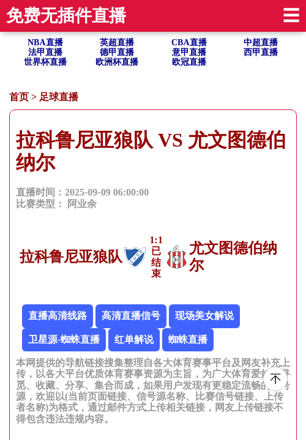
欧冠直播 (189, 62)
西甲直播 (261, 52)
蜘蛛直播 (187, 339)
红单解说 (134, 339)
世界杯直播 (45, 62)
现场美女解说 (204, 315)
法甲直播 (45, 52)
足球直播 (58, 97)
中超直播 (261, 42)
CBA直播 (189, 42)
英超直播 (117, 42)
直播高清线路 (57, 315)
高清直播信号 (131, 315)
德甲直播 (117, 52)
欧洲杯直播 (116, 62)
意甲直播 (189, 52)
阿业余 (82, 204)
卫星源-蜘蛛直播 (64, 339)
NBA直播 (45, 42)
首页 (19, 97)
